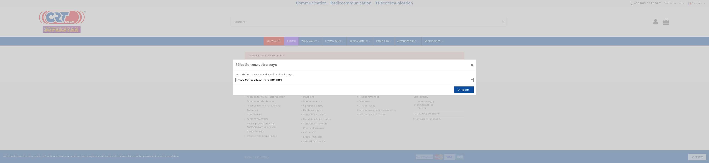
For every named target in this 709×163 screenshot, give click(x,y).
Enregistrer (463, 89)
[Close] (472, 65)
